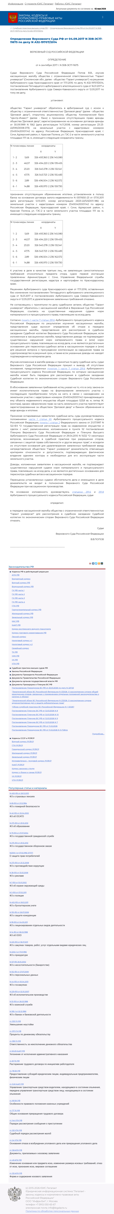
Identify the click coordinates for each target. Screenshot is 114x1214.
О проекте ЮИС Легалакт (39, 3)
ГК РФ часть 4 (18, 602)
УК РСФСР (16, 776)
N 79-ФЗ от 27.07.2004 (19, 833)
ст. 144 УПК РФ (16, 1120)
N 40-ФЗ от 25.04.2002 (19, 813)
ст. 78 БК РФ (15, 1071)
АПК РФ (15, 575)
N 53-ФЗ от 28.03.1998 (19, 1001)
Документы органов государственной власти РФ (35, 681)
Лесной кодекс (19, 636)
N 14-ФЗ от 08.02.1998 (19, 932)
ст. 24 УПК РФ (15, 1140)
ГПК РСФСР (17, 745)
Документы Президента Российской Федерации (35, 674)
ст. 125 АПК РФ (16, 1173)
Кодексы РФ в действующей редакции (30, 572)
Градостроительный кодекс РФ (26, 610)
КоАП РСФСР (18, 765)
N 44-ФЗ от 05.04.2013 (19, 982)
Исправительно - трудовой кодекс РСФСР (31, 761)
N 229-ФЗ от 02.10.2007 (19, 992)
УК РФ (15, 660)
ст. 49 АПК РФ (16, 1160)
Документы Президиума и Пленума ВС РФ (32, 684)
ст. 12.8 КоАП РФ (17, 1084)
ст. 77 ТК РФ (15, 1111)
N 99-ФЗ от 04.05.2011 (19, 922)
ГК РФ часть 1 (18, 590)
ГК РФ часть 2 (18, 594)
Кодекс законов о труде (23, 768)
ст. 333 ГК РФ (15, 1021)
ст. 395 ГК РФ (15, 1041)
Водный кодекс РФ (21, 583)
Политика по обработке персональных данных (52, 1211)
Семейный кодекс (20, 648)
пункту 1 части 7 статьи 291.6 (38, 320)
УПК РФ (15, 663)
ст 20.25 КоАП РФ (17, 1051)
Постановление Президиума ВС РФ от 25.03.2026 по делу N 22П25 (43, 688)
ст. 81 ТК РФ (15, 1061)
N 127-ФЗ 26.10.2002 (18, 962)
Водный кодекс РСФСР (23, 741)
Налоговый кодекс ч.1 (22, 640)
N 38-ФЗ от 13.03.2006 (19, 873)
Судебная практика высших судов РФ (30, 668)
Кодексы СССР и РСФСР (23, 738)
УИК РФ (15, 656)
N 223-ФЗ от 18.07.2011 (19, 942)
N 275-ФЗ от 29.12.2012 (19, 843)
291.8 (101, 492)
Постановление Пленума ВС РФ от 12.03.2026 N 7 (35, 722)
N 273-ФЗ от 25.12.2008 (19, 863)
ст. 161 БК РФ (15, 1101)
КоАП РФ (16, 625)
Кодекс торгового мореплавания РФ (29, 633)
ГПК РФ (15, 606)
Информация (15, 3)
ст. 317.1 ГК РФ (15, 1031)
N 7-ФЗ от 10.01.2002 (18, 883)
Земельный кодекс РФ (22, 617)
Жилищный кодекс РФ (22, 613)
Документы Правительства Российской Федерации (36, 678)
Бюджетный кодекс (21, 579)
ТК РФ (15, 652)
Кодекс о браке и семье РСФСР (27, 772)
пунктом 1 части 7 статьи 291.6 (66, 368)
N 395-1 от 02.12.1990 (18, 1011)
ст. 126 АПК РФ (16, 1150)
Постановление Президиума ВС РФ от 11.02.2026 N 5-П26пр (40, 730)
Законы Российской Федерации (27, 671)
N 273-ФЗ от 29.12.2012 (19, 823)
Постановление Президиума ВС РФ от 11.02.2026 (34, 726)
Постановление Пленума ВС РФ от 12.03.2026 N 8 (35, 711)
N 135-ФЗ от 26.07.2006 (19, 912)
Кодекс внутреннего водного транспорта (31, 629)
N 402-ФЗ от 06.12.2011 (19, 902)
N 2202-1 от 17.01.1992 (18, 952)
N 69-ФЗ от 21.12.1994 (18, 803)
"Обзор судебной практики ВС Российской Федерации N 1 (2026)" (43, 707)
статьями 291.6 (81, 492)
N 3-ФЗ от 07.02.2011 (18, 892)
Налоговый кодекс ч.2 (22, 644)
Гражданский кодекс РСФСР (25, 749)
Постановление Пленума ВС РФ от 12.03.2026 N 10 (35, 714)
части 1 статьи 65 (40, 419)
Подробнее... (98, 734)
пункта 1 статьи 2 (50, 422)
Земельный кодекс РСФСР (24, 757)
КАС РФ (15, 621)
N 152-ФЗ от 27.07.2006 (19, 972)
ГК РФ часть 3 (18, 598)
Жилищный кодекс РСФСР (24, 753)
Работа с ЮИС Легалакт (68, 3)
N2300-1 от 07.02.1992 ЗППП (21, 853)
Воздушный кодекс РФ (23, 586)
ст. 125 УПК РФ (16, 1130)
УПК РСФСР (17, 780)
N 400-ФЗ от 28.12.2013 (19, 793)
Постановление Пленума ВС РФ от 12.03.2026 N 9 (35, 718)
